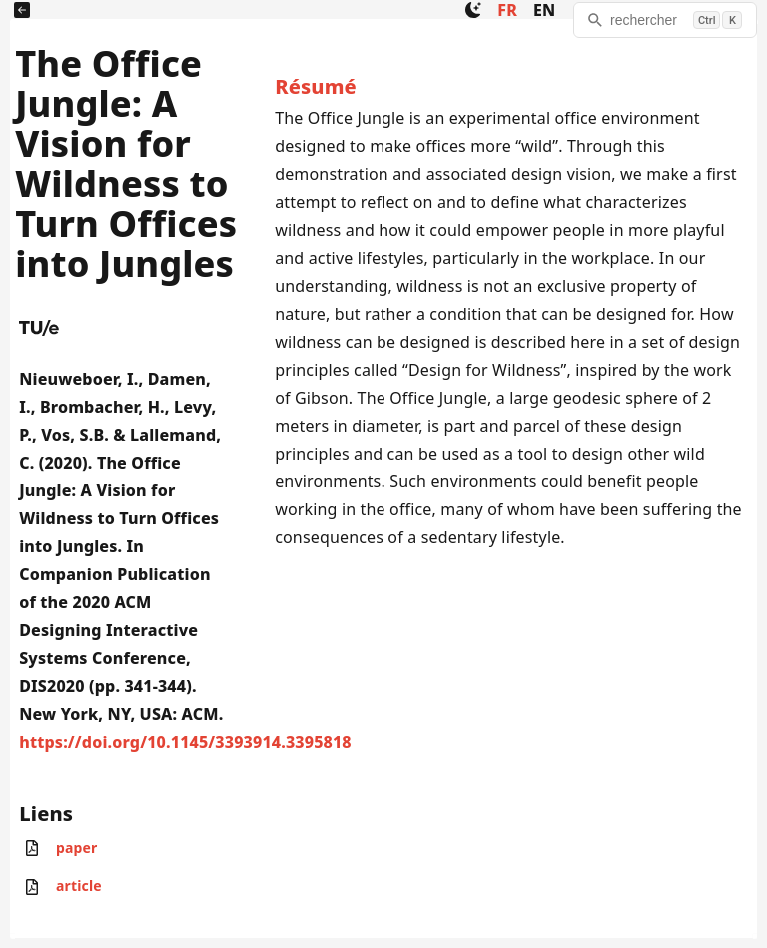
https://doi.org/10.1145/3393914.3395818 (185, 742)
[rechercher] (665, 20)
